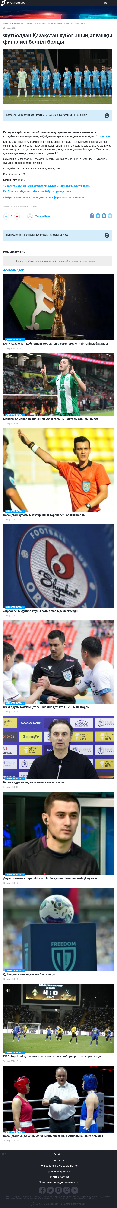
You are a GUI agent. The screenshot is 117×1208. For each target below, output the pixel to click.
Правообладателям (59, 1171)
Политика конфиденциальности (58, 1182)
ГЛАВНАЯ (7, 23)
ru (105, 3)
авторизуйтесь (65, 261)
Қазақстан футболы (23, 23)
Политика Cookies (58, 1176)
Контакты (58, 1160)
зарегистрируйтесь (89, 261)
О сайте (58, 1154)
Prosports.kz (102, 136)
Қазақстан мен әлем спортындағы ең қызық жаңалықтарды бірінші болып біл (57, 115)
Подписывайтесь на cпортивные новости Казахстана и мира (57, 235)
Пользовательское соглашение (58, 1165)
